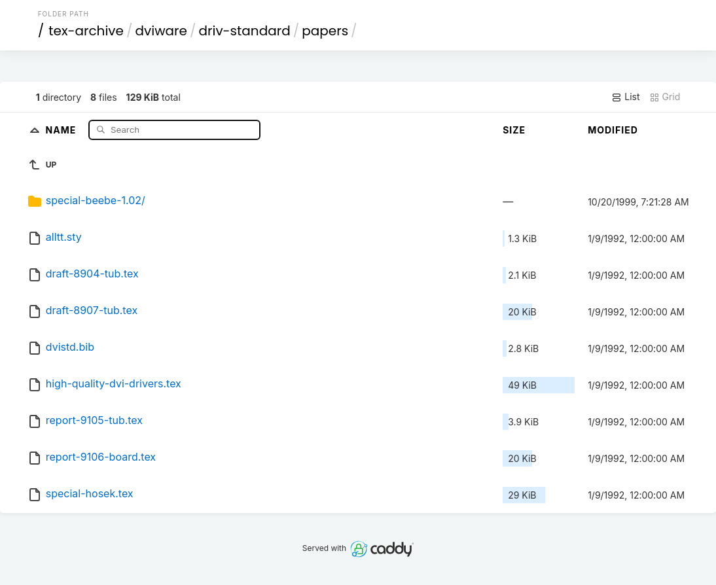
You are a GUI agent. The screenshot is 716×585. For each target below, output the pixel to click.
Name (62, 129)
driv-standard (244, 31)
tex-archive (86, 31)
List (625, 97)
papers (325, 31)
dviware (161, 31)
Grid (665, 97)
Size (514, 129)
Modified (613, 129)
